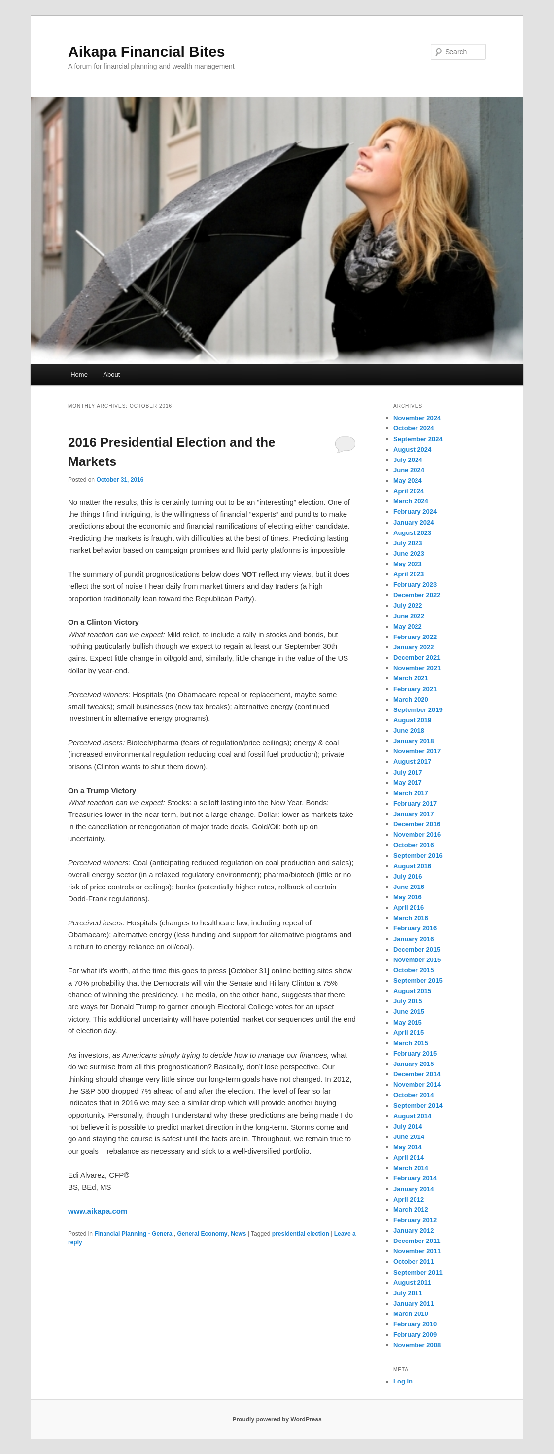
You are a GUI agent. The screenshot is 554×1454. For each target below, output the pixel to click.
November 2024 (417, 418)
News (238, 1233)
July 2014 (407, 1126)
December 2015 (416, 949)
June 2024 (408, 470)
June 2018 (408, 730)
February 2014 (415, 1178)
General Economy (202, 1233)
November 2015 (417, 959)
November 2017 (417, 751)
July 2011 (407, 1293)
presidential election (300, 1233)
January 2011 (413, 1303)
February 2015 (415, 1053)
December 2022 (416, 595)
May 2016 (407, 897)
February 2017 (415, 803)
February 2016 (415, 928)
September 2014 (418, 1105)
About (111, 374)
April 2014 (408, 1157)
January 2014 (413, 1189)
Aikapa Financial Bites (146, 51)
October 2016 (413, 845)
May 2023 (407, 563)
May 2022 (407, 626)
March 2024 (410, 501)
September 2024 (418, 439)
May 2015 (407, 1022)
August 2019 (412, 720)
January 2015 (413, 1063)
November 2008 (417, 1344)
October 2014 (413, 1095)
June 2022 (408, 616)
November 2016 (417, 834)
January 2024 (413, 522)
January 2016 (413, 939)
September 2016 (418, 855)
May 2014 (407, 1147)
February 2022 (415, 636)
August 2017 (412, 761)
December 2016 (416, 824)
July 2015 (407, 1001)
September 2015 (418, 980)
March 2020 (410, 699)
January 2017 (413, 813)
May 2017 (407, 782)
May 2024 (407, 480)
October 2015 (413, 970)
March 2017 (410, 793)
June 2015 (408, 1011)
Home (79, 374)
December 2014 (416, 1074)
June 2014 (408, 1136)
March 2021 (410, 678)
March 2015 (410, 1043)
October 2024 (413, 428)
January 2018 (413, 741)
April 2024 (408, 491)
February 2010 (415, 1324)
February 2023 (415, 584)
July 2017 (407, 772)
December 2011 (416, 1240)
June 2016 (408, 886)
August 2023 (412, 532)
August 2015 (412, 990)
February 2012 (415, 1220)
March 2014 (410, 1167)
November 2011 (417, 1251)
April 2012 (408, 1199)
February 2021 (415, 689)
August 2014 (412, 1116)
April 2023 (408, 574)
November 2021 (417, 668)
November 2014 (417, 1084)
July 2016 (407, 876)
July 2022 (407, 605)
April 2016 (408, 907)
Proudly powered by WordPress (276, 1419)
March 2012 (410, 1209)
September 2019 (418, 709)
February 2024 (415, 511)
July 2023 (407, 543)
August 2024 (412, 449)
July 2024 (407, 459)
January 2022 (413, 647)
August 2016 (412, 866)
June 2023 (408, 553)
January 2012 (413, 1230)
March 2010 (410, 1313)
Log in (403, 1381)
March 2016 (410, 918)
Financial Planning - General (133, 1233)
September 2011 (418, 1272)
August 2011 (412, 1282)
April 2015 (408, 1032)
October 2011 (413, 1261)
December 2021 (416, 657)
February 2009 (415, 1334)
